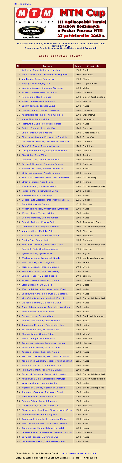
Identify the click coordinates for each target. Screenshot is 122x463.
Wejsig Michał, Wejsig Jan (36, 83)
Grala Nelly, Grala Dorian (35, 204)
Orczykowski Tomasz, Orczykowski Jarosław (46, 142)
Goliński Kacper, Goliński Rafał (38, 338)
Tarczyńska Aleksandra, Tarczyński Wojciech (46, 307)
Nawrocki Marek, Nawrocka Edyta (40, 191)
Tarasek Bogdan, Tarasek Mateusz (40, 267)
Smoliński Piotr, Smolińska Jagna (40, 249)
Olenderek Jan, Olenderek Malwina (41, 159)
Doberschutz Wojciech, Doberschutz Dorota (45, 200)
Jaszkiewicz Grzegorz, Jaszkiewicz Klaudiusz (46, 356)
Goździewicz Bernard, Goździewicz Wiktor (44, 423)
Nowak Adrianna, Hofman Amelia (39, 383)
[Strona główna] (23, 4)
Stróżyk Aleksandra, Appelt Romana (41, 173)
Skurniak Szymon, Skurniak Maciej (40, 271)
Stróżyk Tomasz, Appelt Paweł (38, 182)
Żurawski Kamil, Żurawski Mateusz (40, 110)
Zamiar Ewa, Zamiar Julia (35, 240)
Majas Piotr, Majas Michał (36, 119)
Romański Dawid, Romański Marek (40, 146)
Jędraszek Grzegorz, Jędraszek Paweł (42, 392)
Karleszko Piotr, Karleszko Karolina (41, 70)
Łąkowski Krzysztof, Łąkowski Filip (40, 405)
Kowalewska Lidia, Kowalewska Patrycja (43, 379)
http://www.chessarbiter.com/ (79, 453)
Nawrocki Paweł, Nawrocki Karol (39, 92)
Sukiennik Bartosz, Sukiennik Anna (41, 329)
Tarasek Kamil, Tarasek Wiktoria (39, 397)
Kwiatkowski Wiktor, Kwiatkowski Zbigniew (45, 74)
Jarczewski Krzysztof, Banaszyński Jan (43, 325)
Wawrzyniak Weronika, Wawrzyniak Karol (44, 289)
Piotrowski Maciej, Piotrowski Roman (42, 124)
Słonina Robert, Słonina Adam (38, 334)
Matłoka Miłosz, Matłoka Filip (37, 231)
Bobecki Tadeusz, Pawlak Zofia (38, 222)
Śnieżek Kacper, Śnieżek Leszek (39, 276)
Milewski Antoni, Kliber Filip (37, 195)
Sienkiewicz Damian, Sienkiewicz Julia (43, 244)
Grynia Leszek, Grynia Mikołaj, (38, 316)
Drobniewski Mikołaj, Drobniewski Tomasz (44, 441)
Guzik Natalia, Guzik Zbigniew (38, 262)
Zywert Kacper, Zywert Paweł (37, 253)
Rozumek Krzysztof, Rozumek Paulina (42, 164)
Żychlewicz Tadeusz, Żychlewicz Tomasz (43, 343)
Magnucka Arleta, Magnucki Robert (41, 227)
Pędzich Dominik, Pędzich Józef (39, 128)
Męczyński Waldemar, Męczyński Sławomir (45, 150)
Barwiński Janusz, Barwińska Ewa (40, 437)
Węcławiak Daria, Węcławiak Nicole (41, 258)
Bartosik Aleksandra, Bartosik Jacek (41, 347)
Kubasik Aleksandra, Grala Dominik (41, 320)
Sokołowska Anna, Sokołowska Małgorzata (45, 294)
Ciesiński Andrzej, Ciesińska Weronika (42, 88)
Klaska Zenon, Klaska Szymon (38, 312)
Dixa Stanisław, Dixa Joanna (37, 133)
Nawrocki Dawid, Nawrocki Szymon (41, 280)
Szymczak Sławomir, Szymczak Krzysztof (44, 374)
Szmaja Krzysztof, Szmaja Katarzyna (42, 365)
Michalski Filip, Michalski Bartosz (40, 186)
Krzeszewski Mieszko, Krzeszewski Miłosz (44, 419)
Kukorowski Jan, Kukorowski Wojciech (42, 115)
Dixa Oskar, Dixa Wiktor (35, 155)
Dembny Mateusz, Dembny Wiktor (40, 218)
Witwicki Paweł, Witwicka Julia (38, 101)
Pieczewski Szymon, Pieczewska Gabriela (44, 137)
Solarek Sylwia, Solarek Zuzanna (39, 401)
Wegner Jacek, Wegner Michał (38, 213)
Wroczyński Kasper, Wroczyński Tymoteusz (45, 209)
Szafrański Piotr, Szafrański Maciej (41, 235)
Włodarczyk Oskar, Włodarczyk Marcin (42, 168)
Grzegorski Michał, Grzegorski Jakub (42, 303)
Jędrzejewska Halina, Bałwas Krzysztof (43, 428)
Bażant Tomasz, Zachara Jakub (39, 106)
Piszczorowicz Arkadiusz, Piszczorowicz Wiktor (47, 410)
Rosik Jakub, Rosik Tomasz (36, 97)
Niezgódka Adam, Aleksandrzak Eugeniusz (45, 298)
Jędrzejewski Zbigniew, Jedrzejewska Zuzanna (47, 361)
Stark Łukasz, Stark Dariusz (37, 285)
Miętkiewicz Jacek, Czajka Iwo (38, 79)
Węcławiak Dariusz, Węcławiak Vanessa (43, 388)
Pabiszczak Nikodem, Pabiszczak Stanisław (45, 177)
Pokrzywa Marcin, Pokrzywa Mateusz (42, 370)
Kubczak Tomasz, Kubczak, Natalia (41, 352)
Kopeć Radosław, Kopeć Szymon (39, 414)
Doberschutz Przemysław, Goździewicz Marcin (47, 432)
